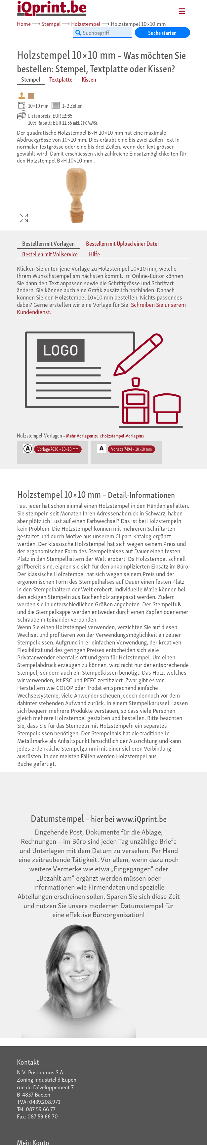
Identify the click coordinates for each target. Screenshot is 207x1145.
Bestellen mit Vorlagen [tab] (48, 243)
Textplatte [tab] (60, 79)
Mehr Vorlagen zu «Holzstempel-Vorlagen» (105, 435)
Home (24, 23)
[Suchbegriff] (102, 32)
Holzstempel (85, 23)
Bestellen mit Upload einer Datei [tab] (122, 243)
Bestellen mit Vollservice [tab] (50, 254)
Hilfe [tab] (94, 254)
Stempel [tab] (30, 79)
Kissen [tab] (89, 79)
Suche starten (162, 32)
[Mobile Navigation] (173, 9)
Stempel (51, 23)
